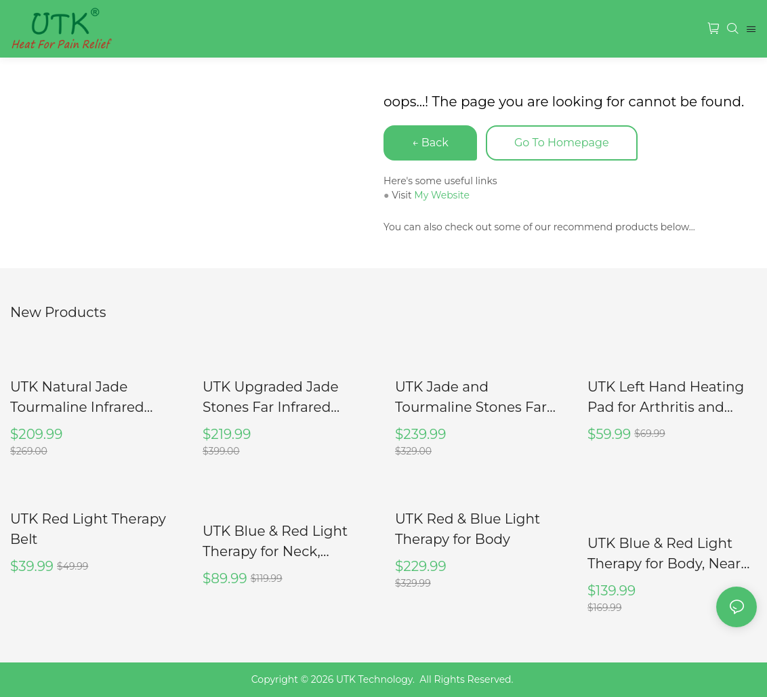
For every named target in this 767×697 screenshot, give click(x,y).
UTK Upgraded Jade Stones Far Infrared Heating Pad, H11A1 (271, 398)
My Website (442, 195)
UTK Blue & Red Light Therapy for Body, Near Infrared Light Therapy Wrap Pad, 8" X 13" (664, 554)
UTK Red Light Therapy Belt (88, 529)
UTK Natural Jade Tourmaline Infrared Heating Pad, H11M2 (77, 398)
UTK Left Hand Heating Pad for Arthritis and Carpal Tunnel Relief (665, 398)
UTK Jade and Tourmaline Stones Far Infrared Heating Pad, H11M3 (471, 398)
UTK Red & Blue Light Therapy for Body (467, 529)
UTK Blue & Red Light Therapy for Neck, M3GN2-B (275, 542)
